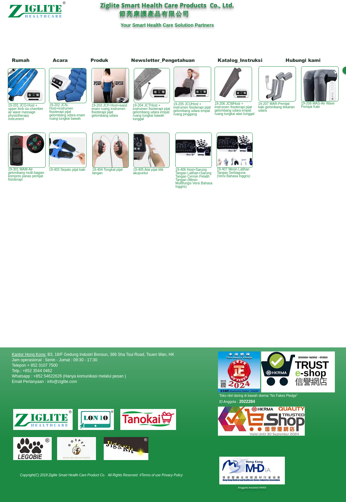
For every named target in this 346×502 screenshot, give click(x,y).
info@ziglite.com (62, 381)
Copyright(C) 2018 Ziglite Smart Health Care (54, 475)
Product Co (96, 475)
